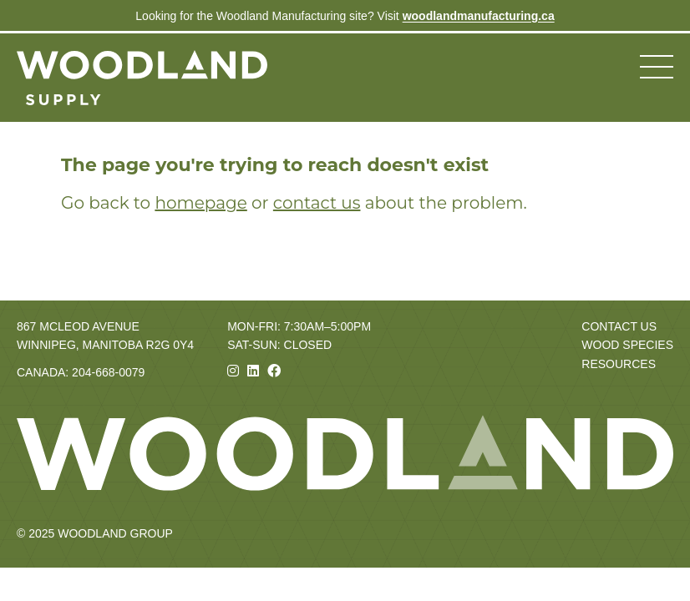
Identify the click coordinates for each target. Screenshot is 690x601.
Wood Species (627, 344)
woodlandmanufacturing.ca (479, 16)
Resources (618, 364)
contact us (317, 203)
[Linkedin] (253, 371)
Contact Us (619, 326)
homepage (200, 203)
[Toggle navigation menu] (656, 66)
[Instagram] (233, 371)
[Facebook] (274, 371)
